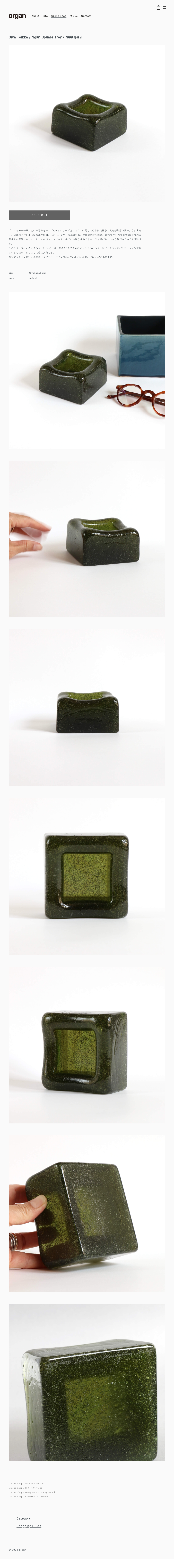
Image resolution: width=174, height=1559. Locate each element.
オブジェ (37, 1488)
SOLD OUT (39, 215)
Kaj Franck (49, 1492)
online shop (58, 16)
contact (86, 16)
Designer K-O (33, 1492)
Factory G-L (32, 1496)
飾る (27, 1488)
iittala (44, 1496)
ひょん (74, 16)
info (45, 16)
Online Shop (16, 1483)
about (35, 16)
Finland (40, 1483)
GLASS (29, 1483)
